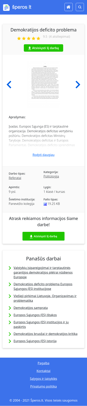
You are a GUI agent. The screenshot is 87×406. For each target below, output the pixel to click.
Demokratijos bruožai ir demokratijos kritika (46, 334)
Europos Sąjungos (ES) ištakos (35, 315)
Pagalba (43, 363)
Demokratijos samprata (31, 308)
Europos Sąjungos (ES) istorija (35, 341)
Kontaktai (44, 371)
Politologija (51, 176)
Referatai (15, 178)
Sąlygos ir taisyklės (43, 378)
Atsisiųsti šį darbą (43, 48)
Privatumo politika (43, 386)
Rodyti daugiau (43, 155)
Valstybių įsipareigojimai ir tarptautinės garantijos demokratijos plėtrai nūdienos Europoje (43, 272)
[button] (9, 85)
